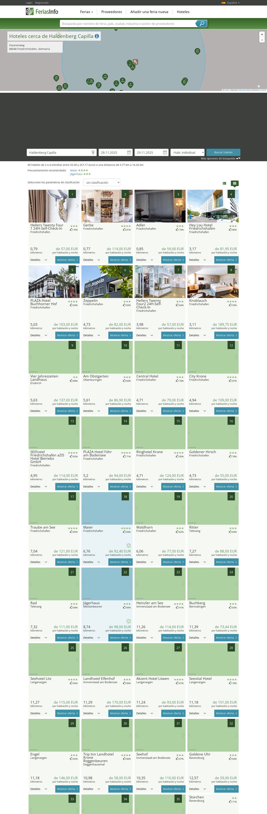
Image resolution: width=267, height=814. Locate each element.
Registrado (41, 2)
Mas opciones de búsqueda (218, 158)
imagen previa (30, 206)
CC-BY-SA (263, 90)
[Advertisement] (133, 118)
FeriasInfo (44, 11)
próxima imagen (77, 206)
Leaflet (226, 90)
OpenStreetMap (244, 90)
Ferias (86, 11)
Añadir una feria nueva (149, 11)
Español (233, 2)
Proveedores (111, 11)
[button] (133, 60)
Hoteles (183, 11)
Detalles (38, 260)
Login (29, 2)
